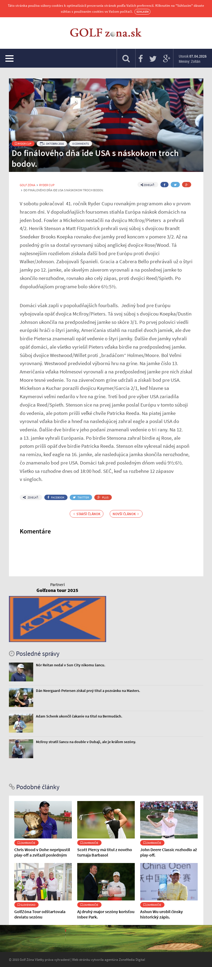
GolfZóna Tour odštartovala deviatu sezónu (39, 914)
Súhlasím (142, 11)
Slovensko (26, 905)
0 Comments (80, 143)
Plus (103, 497)
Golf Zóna (27, 185)
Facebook (56, 497)
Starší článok (86, 514)
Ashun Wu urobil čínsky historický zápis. (161, 914)
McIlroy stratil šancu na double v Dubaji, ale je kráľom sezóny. (86, 741)
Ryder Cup (23, 143)
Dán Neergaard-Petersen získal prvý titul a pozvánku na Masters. (88, 690)
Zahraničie (26, 843)
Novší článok (126, 514)
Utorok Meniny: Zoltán (193, 59)
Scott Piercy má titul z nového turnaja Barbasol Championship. (104, 855)
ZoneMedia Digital (132, 959)
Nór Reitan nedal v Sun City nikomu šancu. (70, 665)
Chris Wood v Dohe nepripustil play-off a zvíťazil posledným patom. (42, 855)
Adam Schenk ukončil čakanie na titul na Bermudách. (79, 716)
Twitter (81, 497)
